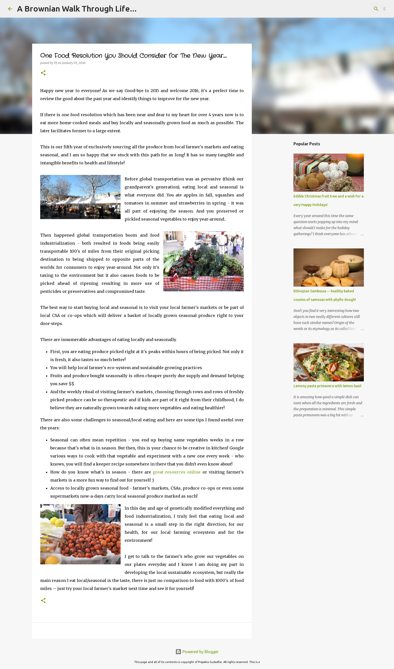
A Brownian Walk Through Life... (77, 8)
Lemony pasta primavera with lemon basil (327, 386)
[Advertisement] (277, 217)
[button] (43, 73)
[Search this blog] (360, 9)
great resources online (176, 472)
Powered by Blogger (197, 651)
